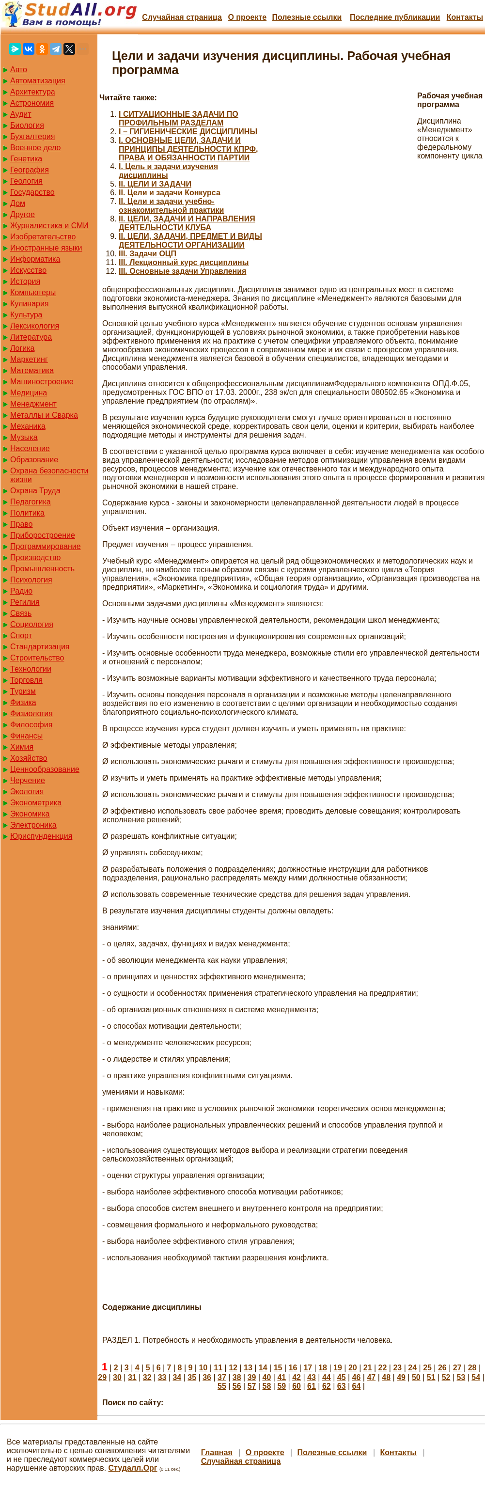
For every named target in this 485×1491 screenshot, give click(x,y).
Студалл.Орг (133, 1468)
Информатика (35, 259)
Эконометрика (36, 803)
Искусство (28, 270)
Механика (28, 426)
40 (267, 1377)
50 (416, 1377)
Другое (22, 214)
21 (367, 1368)
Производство (35, 557)
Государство (32, 192)
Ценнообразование (44, 769)
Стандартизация (39, 647)
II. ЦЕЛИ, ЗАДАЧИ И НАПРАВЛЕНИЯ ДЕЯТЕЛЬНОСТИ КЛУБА (187, 223)
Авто (18, 69)
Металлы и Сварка (44, 415)
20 (352, 1368)
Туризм (23, 691)
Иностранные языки (46, 248)
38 (237, 1377)
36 (207, 1377)
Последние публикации (395, 17)
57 (252, 1386)
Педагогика (30, 502)
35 (192, 1377)
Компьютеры (33, 292)
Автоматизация (37, 81)
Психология (31, 580)
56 (237, 1386)
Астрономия (32, 103)
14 (263, 1368)
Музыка (24, 437)
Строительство (37, 658)
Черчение (27, 780)
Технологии (30, 669)
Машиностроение (42, 381)
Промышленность (42, 569)
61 (311, 1386)
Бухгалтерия (32, 136)
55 (222, 1386)
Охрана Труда (35, 491)
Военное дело (35, 147)
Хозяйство (28, 758)
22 (382, 1368)
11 (218, 1368)
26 (442, 1368)
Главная (217, 1452)
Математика (32, 370)
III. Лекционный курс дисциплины (184, 262)
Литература (31, 337)
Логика (22, 348)
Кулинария (29, 303)
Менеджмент (33, 404)
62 (326, 1386)
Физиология (31, 713)
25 (427, 1368)
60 (296, 1386)
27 (457, 1368)
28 (472, 1368)
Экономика (30, 814)
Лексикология (34, 326)
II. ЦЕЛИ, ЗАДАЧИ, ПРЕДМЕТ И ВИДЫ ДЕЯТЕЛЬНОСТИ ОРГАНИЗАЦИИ (190, 240)
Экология (27, 791)
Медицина (28, 393)
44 (326, 1377)
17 (307, 1368)
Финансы (26, 736)
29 (102, 1377)
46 (356, 1377)
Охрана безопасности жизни (49, 475)
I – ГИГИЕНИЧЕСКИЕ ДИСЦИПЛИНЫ (188, 131)
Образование (34, 459)
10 (203, 1368)
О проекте (247, 17)
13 (248, 1368)
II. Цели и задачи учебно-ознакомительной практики (171, 205)
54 (475, 1377)
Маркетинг (29, 359)
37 (222, 1377)
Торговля (26, 680)
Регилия (25, 602)
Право (21, 524)
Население (30, 448)
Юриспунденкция (41, 836)
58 (267, 1386)
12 (233, 1368)
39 (252, 1377)
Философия (31, 725)
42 (296, 1377)
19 (337, 1368)
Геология (26, 181)
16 (293, 1368)
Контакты (465, 17)
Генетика (26, 159)
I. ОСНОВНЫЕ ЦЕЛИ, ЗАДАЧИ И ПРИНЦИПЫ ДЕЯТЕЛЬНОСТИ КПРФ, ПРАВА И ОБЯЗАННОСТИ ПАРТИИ (188, 149)
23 (397, 1368)
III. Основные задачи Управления (182, 271)
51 (431, 1377)
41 (281, 1377)
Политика (27, 513)
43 (311, 1377)
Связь (20, 613)
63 (341, 1386)
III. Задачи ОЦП (147, 254)
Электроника (33, 825)
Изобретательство (43, 237)
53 (461, 1377)
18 (322, 1368)
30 (117, 1377)
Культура (26, 315)
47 (371, 1377)
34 (176, 1377)
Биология (27, 125)
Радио (21, 591)
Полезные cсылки (307, 17)
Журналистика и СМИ (49, 225)
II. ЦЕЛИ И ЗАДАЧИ (155, 184)
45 (341, 1377)
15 (278, 1368)
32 (147, 1377)
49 (401, 1377)
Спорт (21, 635)
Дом (17, 203)
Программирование (45, 546)
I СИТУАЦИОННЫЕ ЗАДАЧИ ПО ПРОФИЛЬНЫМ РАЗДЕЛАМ (178, 118)
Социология (31, 624)
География (29, 170)
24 (412, 1368)
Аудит (20, 114)
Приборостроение (42, 535)
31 (132, 1377)
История (25, 281)
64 (356, 1386)
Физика (23, 702)
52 (446, 1377)
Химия (21, 747)
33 (162, 1377)
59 (281, 1386)
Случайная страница (182, 17)
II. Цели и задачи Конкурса (169, 192)
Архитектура (32, 92)
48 (386, 1377)
